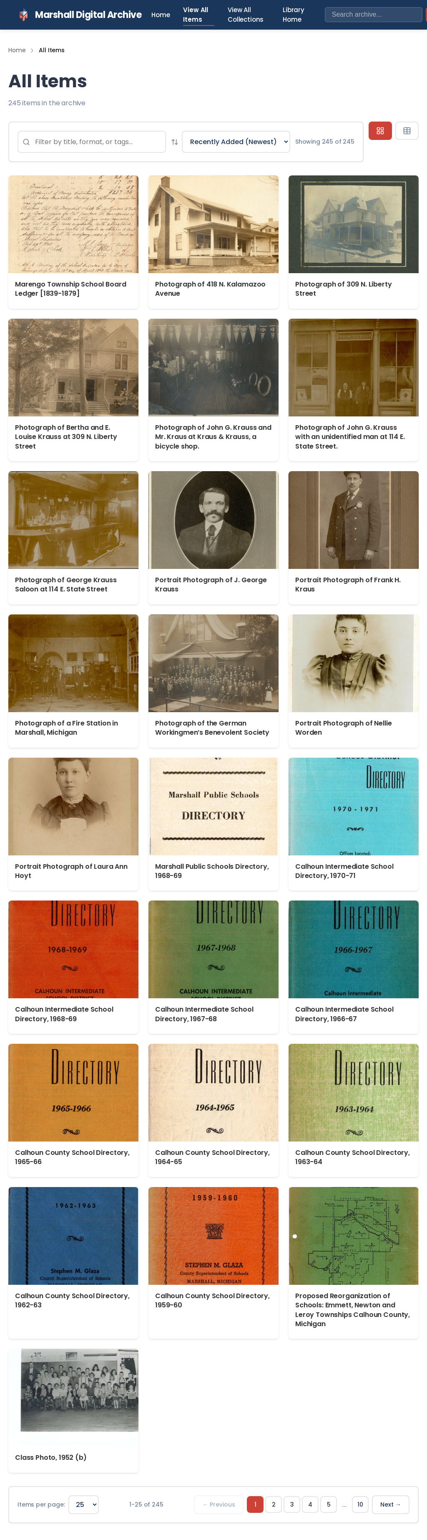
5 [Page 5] (329, 1504)
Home (160, 14)
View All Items (195, 14)
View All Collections (246, 14)
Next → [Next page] (390, 1504)
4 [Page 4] (310, 1504)
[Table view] (407, 131)
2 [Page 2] (274, 1504)
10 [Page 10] (360, 1504)
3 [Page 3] (292, 1504)
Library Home (293, 14)
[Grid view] (380, 131)
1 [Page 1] (255, 1504)
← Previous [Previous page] (218, 1504)
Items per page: (41, 1504)
